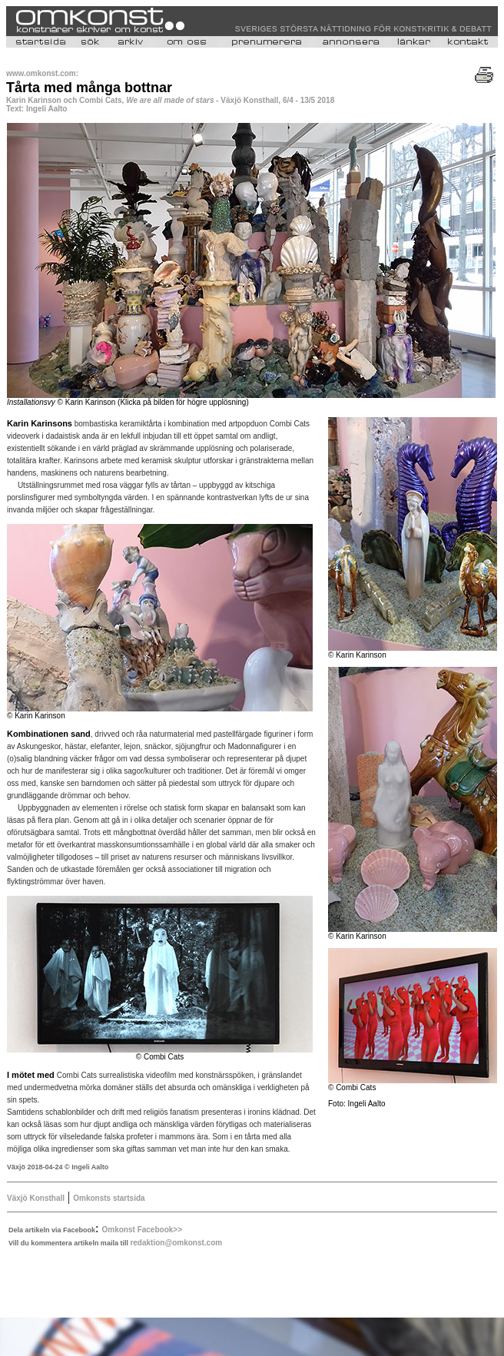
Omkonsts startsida (108, 1198)
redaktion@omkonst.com (176, 1242)
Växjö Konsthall (36, 1198)
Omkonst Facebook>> (142, 1229)
